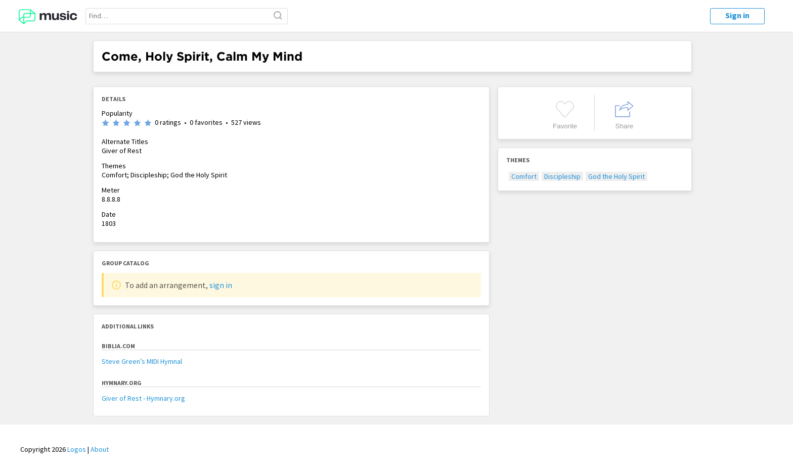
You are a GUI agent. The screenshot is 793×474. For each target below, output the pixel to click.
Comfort (524, 176)
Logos (76, 449)
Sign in (737, 15)
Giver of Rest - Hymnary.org (143, 398)
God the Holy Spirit (616, 176)
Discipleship (562, 176)
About (100, 449)
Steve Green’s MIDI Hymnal (142, 361)
